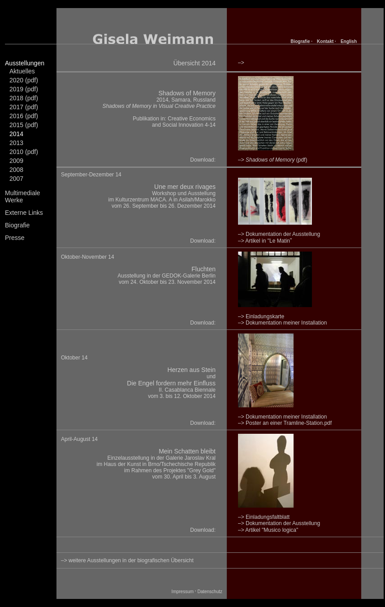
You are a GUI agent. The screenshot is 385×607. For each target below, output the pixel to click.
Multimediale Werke (22, 196)
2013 (16, 142)
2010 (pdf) (23, 151)
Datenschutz (209, 591)
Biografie (17, 225)
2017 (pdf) (23, 107)
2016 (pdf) (23, 116)
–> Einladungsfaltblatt (264, 517)
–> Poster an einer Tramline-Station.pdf (285, 423)
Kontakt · (326, 41)
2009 (16, 160)
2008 (16, 169)
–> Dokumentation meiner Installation (282, 323)
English (349, 41)
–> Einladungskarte (261, 316)
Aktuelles (22, 71)
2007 (16, 178)
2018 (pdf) (23, 98)
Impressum (183, 591)
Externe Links (24, 212)
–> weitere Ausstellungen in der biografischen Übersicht (127, 560)
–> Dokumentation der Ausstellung (279, 523)
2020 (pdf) (23, 80)
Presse (15, 237)
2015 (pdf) (23, 124)
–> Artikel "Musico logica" (268, 530)
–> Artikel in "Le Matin (264, 241)
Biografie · (301, 41)
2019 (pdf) (23, 89)
